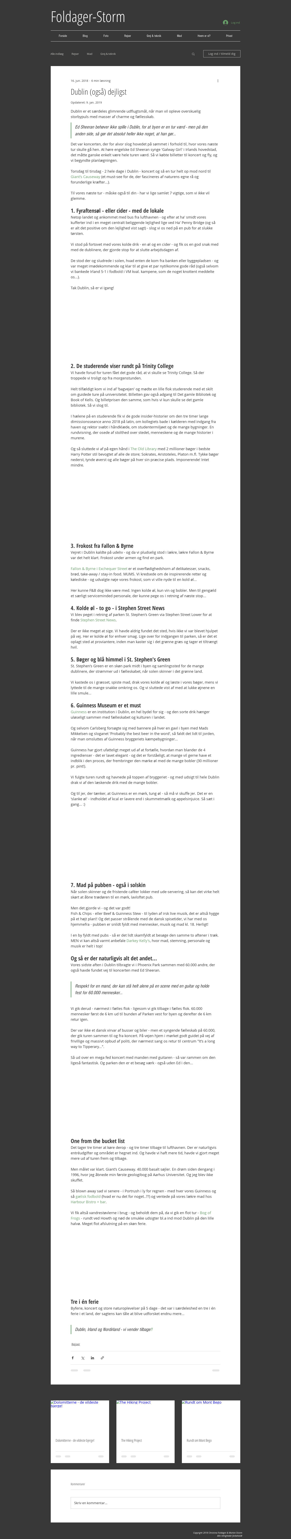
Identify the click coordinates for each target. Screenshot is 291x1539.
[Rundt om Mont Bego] (211, 1416)
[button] (193, 53)
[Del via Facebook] (73, 1358)
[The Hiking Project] (145, 1416)
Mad (89, 54)
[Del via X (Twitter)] (82, 1358)
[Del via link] (102, 1358)
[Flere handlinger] (217, 80)
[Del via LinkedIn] (92, 1358)
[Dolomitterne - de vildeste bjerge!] (80, 1416)
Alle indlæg (57, 54)
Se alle (236, 1393)
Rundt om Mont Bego (199, 1440)
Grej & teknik (108, 54)
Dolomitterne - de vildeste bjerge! (75, 1440)
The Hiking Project (131, 1440)
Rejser (75, 54)
